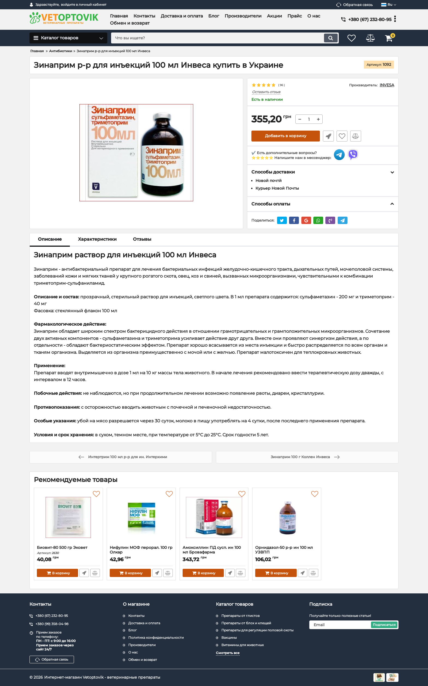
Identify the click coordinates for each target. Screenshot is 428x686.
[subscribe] (354, 624)
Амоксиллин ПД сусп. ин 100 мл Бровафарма (214, 552)
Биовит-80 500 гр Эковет (68, 550)
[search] (224, 38)
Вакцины (229, 637)
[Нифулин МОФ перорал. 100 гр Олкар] (141, 518)
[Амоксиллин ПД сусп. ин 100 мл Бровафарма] (214, 518)
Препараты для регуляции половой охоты (257, 630)
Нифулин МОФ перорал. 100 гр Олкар (141, 552)
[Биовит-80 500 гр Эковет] (68, 518)
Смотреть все (228, 653)
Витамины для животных (242, 645)
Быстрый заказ (328, 136)
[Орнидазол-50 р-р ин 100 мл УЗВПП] (286, 518)
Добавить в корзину (285, 136)
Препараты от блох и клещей (246, 623)
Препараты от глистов (240, 616)
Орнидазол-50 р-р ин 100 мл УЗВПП (286, 552)
